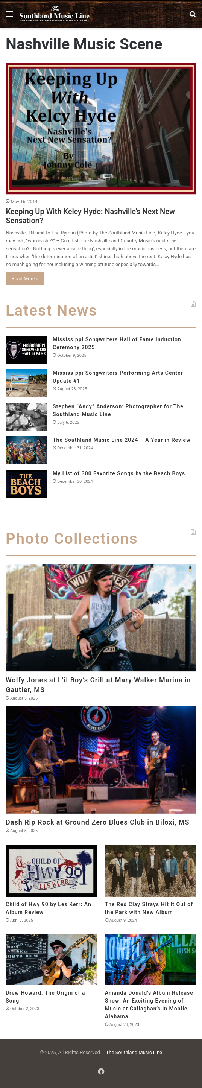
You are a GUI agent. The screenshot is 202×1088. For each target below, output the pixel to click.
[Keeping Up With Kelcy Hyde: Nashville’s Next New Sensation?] (101, 128)
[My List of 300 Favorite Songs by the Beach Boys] (26, 484)
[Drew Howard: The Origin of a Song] (51, 959)
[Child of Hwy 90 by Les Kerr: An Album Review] (51, 871)
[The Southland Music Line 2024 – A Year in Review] (26, 450)
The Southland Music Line (134, 1052)
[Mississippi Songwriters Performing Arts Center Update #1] (26, 383)
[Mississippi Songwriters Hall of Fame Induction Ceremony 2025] (26, 350)
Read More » (24, 279)
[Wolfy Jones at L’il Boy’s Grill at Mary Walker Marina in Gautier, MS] (101, 617)
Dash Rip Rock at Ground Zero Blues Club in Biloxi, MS (98, 822)
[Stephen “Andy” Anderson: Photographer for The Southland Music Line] (26, 417)
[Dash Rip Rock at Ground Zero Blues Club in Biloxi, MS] (101, 760)
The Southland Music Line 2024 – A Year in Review (122, 440)
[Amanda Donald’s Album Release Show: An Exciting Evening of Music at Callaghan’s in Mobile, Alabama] (150, 959)
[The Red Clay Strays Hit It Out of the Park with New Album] (150, 871)
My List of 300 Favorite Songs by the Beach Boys (119, 473)
